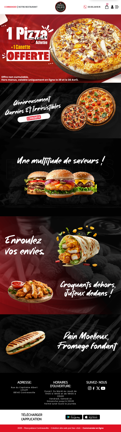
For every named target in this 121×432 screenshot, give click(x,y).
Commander (10, 7)
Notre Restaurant (28, 7)
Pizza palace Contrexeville (36, 428)
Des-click (76, 428)
